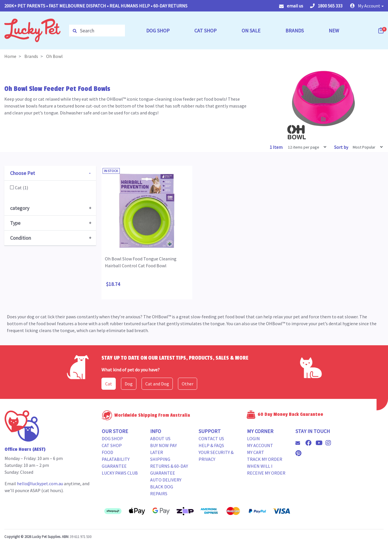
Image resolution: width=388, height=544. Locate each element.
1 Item (276, 147)
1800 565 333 (326, 6)
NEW (334, 30)
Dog (129, 384)
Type (15, 223)
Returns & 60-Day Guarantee (169, 469)
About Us (160, 438)
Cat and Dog (157, 384)
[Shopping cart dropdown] (381, 30)
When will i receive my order (266, 469)
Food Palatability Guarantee (116, 459)
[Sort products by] (366, 147)
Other (187, 384)
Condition (20, 238)
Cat (108, 384)
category (19, 208)
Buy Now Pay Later (163, 448)
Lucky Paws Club (120, 473)
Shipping (160, 459)
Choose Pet (22, 173)
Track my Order (264, 459)
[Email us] (300, 443)
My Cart (255, 452)
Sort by (341, 147)
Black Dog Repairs (161, 490)
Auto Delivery (165, 480)
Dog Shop (112, 438)
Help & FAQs (211, 445)
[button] (367, 5)
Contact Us (211, 438)
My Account (260, 445)
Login (253, 438)
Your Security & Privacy (216, 455)
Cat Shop (112, 445)
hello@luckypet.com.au (40, 483)
